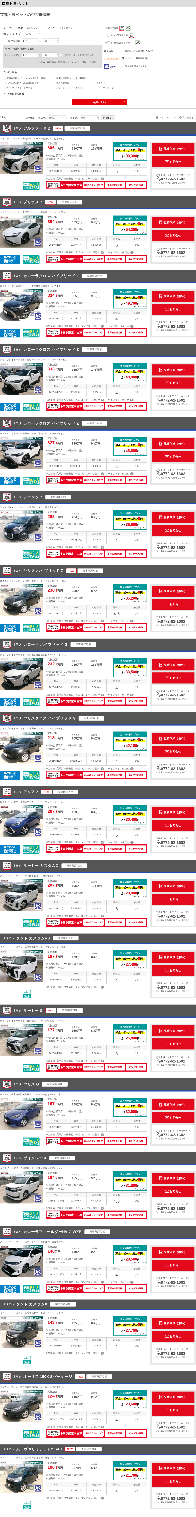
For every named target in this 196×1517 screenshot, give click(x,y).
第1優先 (42, 118)
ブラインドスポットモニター (20, 88)
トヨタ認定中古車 (122, 35)
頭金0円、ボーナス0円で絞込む (79, 55)
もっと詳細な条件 (12, 94)
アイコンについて (168, 117)
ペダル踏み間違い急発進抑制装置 (23, 83)
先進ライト (101, 83)
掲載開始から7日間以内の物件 (139, 51)
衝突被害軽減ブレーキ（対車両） (72, 78)
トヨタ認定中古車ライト (125, 42)
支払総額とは (189, 117)
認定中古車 (118, 28)
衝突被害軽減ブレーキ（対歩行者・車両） (27, 78)
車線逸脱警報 (62, 83)
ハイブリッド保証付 (118, 252)
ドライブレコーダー (106, 88)
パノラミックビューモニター (70, 88)
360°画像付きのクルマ (136, 66)
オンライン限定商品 (136, 58)
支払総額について (9, 41)
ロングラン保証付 (90, 178)
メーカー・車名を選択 (59, 28)
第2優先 (74, 118)
